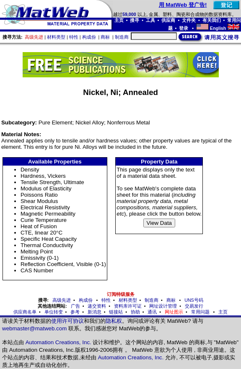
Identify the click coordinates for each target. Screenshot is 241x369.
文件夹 (189, 20)
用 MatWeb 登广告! (183, 5)
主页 (119, 20)
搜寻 (134, 20)
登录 (184, 28)
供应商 (168, 20)
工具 (150, 20)
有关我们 (211, 20)
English (218, 28)
